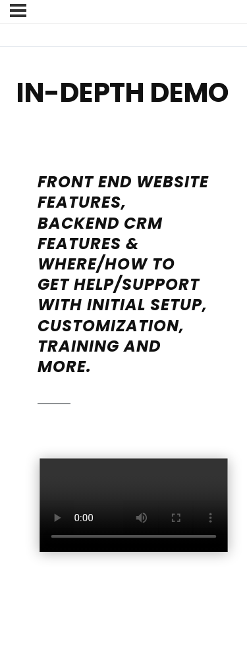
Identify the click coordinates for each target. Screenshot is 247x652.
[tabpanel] (123, 357)
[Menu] (18, 10)
